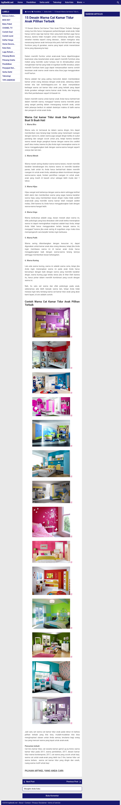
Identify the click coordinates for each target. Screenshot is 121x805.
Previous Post (72, 781)
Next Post (30, 781)
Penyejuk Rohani (9, 68)
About (21, 803)
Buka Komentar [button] (52, 796)
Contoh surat (7, 36)
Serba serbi (44, 2)
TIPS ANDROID (8, 80)
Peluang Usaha (8, 60)
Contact (28, 803)
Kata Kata (69, 2)
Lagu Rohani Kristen (10, 52)
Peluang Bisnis (8, 56)
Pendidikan (31, 2)
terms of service (54, 803)
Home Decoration (9, 44)
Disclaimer (43, 803)
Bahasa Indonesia (9, 16)
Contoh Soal (7, 32)
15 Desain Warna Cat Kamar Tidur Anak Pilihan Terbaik (50, 19)
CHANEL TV (7, 28)
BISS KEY (6, 20)
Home (20, 2)
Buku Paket (7, 24)
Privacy (35, 803)
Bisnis (81, 2)
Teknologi (57, 2)
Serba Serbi (7, 72)
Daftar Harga (7, 40)
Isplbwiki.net (7, 2)
